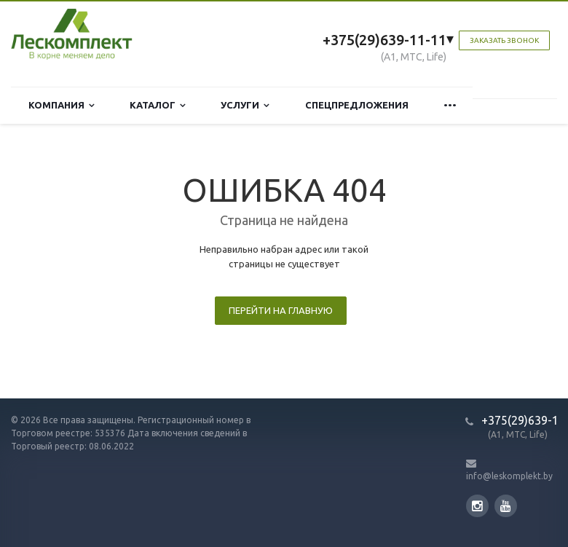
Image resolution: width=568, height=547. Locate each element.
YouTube (505, 506)
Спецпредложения (357, 105)
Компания (61, 105)
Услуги (245, 105)
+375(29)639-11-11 (384, 39)
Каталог (158, 105)
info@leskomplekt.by (509, 476)
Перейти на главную (281, 310)
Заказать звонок (504, 40)
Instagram (477, 506)
